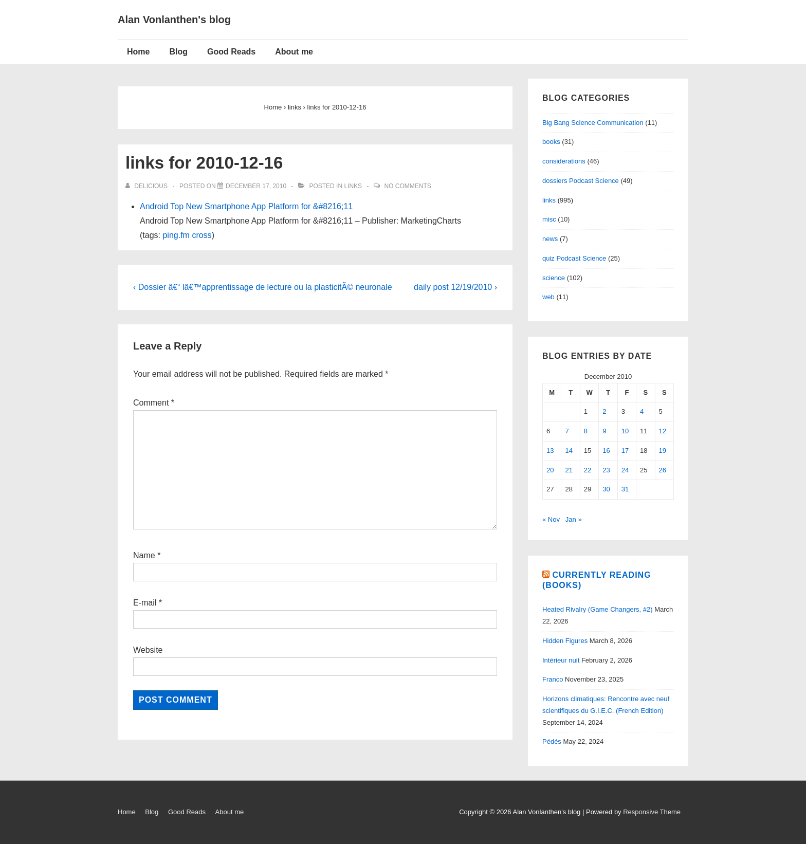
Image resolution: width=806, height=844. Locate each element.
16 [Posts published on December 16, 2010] (606, 450)
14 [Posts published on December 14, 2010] (568, 450)
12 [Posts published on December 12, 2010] (662, 431)
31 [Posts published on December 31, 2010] (625, 489)
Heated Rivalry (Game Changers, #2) (597, 609)
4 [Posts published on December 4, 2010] (642, 411)
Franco (552, 679)
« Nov (551, 519)
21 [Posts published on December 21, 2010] (568, 470)
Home (138, 51)
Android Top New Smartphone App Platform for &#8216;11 (246, 206)
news (550, 239)
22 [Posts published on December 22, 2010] (587, 470)
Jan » (573, 519)
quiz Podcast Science (574, 258)
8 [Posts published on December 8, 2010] (586, 431)
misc (549, 219)
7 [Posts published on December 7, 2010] (567, 431)
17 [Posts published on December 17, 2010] (625, 450)
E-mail (144, 602)
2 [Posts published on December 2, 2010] (604, 411)
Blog (178, 51)
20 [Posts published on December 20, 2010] (550, 470)
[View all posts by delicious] (147, 186)
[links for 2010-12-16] (256, 186)
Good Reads (231, 51)
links (353, 186)
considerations (563, 161)
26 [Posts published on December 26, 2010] (662, 470)
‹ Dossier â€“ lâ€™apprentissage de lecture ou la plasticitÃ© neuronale (262, 287)
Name (144, 555)
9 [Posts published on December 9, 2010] (604, 431)
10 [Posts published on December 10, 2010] (625, 431)
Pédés (551, 741)
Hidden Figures (565, 641)
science (553, 278)
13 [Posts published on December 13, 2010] (550, 450)
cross (201, 235)
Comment (153, 402)
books (551, 141)
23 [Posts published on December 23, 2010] (606, 470)
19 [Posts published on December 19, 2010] (662, 450)
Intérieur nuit (560, 660)
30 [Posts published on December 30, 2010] (606, 489)
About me (294, 51)
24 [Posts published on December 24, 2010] (625, 470)
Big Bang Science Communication (593, 122)
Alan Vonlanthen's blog (174, 19)
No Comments (407, 186)
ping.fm (175, 235)
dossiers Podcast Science (580, 181)
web (548, 297)
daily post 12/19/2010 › (455, 287)
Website (148, 650)
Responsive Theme (652, 812)
